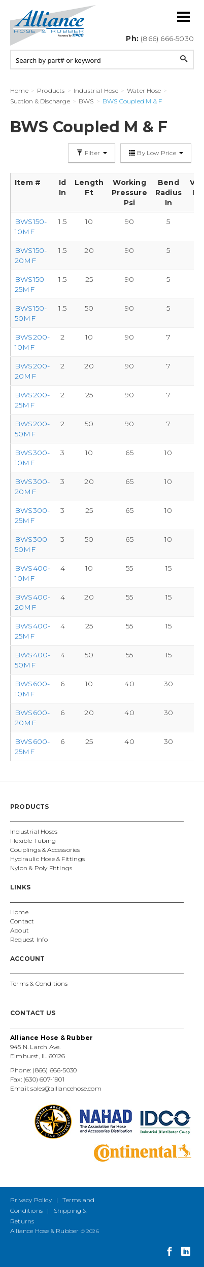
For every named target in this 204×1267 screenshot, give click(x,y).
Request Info (29, 939)
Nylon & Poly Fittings (41, 868)
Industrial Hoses (33, 831)
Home (19, 912)
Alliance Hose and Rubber (53, 25)
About (19, 930)
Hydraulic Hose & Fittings (47, 859)
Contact (22, 921)
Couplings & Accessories (45, 849)
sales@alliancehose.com (65, 1088)
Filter (92, 153)
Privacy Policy (31, 1200)
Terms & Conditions (39, 983)
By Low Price (155, 153)
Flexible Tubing (33, 840)
